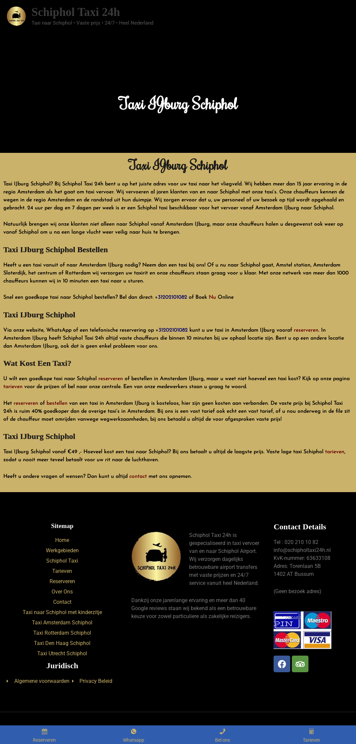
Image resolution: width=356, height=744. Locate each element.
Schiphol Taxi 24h (75, 12)
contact (138, 476)
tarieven (13, 386)
